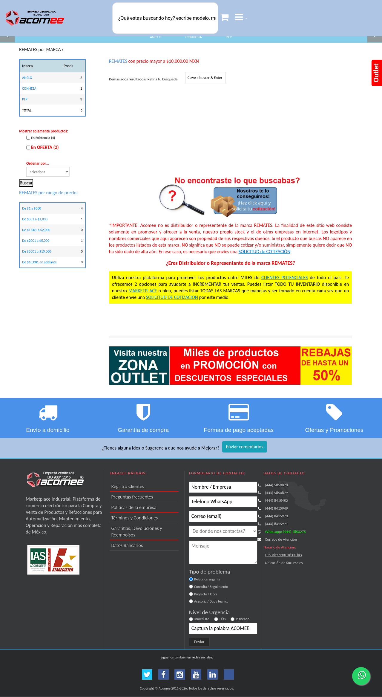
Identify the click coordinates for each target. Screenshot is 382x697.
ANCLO (156, 37)
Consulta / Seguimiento (211, 587)
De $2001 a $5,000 (35, 241)
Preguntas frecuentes (132, 497)
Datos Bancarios (127, 545)
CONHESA (193, 37)
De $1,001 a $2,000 (36, 230)
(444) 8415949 (276, 508)
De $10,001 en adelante (39, 262)
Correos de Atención (281, 539)
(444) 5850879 (276, 492)
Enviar (199, 641)
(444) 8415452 (276, 500)
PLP (229, 37)
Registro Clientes (127, 486)
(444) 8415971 (276, 524)
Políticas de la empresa (133, 507)
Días (223, 619)
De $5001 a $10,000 (36, 251)
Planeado (242, 619)
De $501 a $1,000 (34, 219)
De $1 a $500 (31, 208)
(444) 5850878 (276, 485)
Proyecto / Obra (205, 594)
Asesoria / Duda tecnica (211, 601)
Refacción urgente (207, 579)
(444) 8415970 (276, 516)
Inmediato (201, 619)
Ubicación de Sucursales (284, 562)
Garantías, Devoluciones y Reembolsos (136, 531)
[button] (241, 18)
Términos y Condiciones (134, 518)
